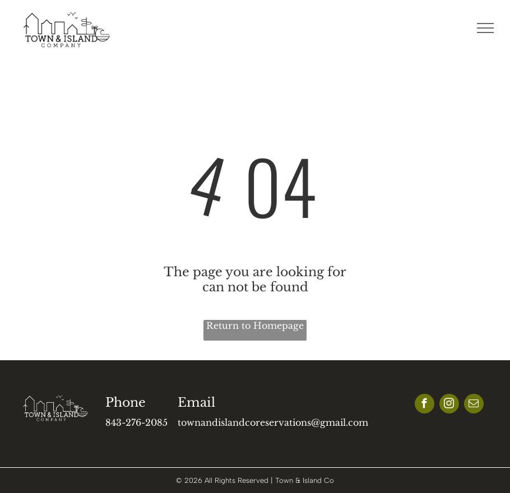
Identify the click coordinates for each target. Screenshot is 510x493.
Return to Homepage (255, 325)
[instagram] (449, 405)
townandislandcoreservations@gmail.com (273, 422)
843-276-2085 (136, 422)
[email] (474, 405)
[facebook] (424, 405)
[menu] (485, 28)
